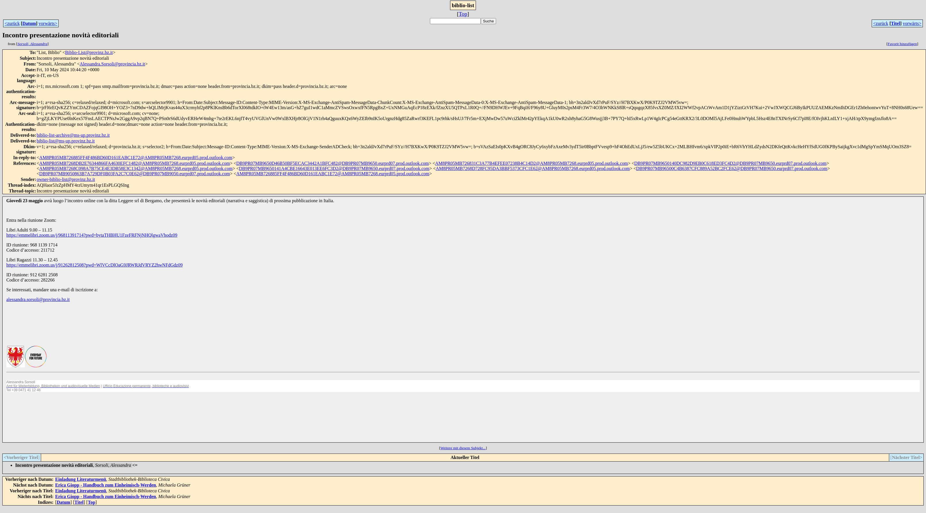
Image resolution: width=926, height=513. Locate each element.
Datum (29, 23)
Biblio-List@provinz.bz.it (89, 52)
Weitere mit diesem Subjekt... (462, 448)
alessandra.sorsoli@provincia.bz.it (38, 299)
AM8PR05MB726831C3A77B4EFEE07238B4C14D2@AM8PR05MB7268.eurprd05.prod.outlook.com (531, 163)
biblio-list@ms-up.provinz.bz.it (66, 140)
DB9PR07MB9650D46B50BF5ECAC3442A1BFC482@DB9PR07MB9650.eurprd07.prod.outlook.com (332, 163)
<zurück (12, 23)
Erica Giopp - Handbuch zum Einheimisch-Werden (105, 485)
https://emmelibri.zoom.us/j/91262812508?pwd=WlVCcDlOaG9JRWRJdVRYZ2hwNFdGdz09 (94, 265)
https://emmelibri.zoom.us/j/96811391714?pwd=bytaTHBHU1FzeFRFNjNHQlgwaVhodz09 (91, 235)
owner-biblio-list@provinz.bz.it (66, 179)
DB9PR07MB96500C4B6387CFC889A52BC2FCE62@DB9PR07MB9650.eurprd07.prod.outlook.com (731, 168)
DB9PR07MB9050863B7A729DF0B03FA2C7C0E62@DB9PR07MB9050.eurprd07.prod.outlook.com (134, 173)
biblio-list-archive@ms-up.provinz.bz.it (73, 135)
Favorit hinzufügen (902, 44)
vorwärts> (48, 23)
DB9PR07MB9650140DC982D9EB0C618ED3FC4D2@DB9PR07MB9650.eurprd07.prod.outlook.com (730, 163)
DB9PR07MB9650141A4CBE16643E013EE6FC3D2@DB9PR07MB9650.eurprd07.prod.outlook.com (334, 168)
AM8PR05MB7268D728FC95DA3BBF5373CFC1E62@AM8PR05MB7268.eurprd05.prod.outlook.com (533, 168)
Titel (895, 23)
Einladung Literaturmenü (80, 479)
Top (463, 14)
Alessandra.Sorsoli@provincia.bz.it (112, 63)
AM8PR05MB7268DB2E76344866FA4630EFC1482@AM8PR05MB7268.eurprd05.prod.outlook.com (134, 163)
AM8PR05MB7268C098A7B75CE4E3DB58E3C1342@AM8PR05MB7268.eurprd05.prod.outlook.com (136, 168)
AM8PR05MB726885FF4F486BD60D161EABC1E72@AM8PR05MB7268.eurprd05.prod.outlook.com (136, 157)
